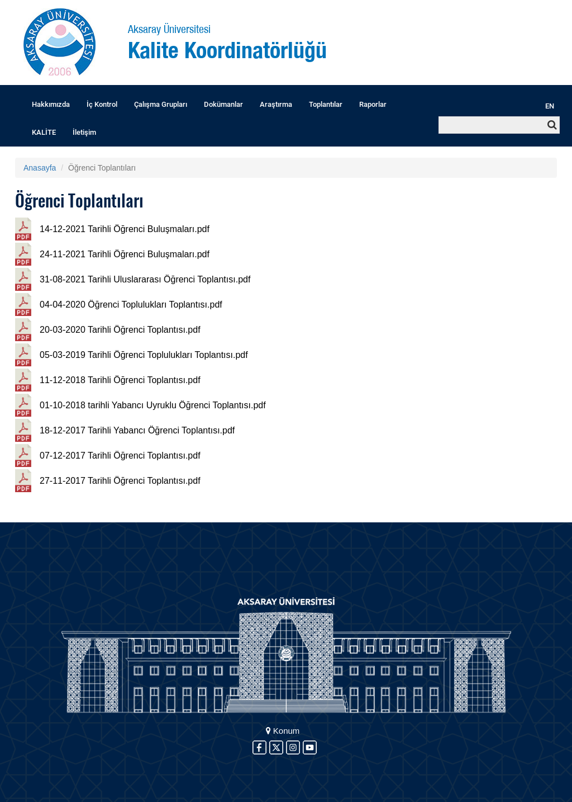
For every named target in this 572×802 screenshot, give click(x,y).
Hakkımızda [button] (51, 104)
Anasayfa (39, 167)
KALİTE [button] (44, 132)
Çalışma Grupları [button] (160, 104)
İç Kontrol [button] (102, 104)
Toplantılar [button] (325, 104)
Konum (283, 730)
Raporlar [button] (373, 104)
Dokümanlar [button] (223, 104)
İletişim (84, 132)
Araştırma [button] (276, 104)
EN (549, 106)
